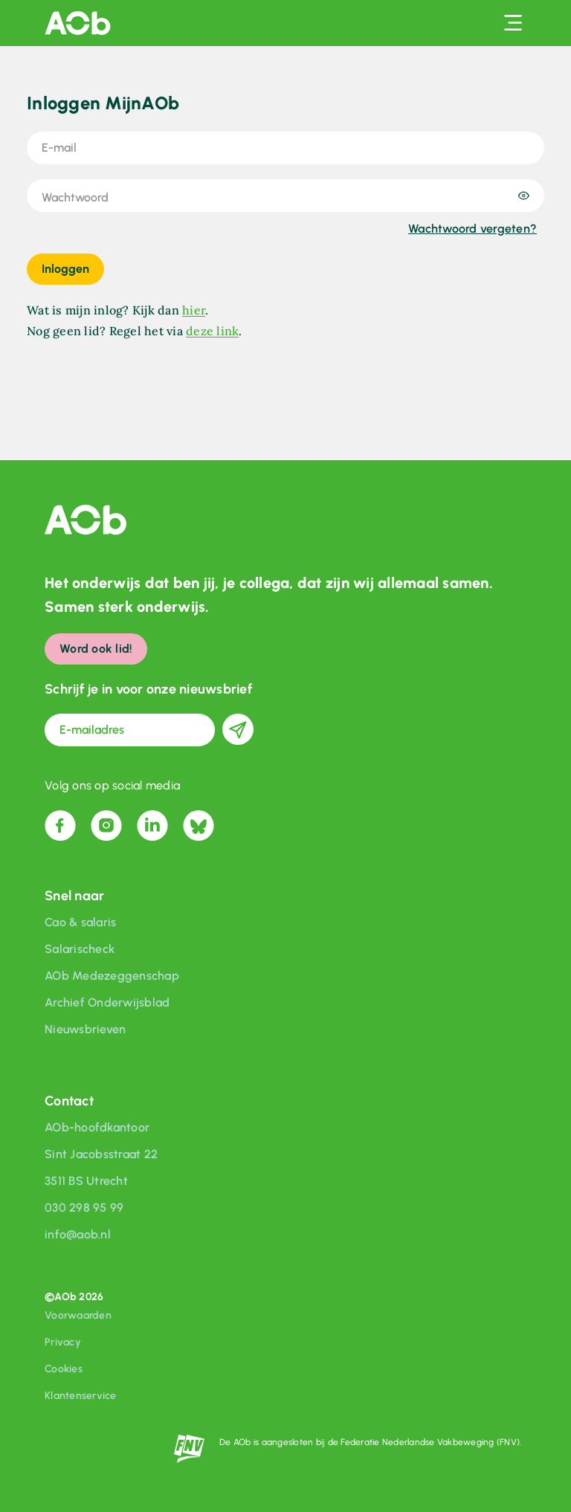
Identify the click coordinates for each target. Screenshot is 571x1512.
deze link (212, 330)
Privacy (63, 1342)
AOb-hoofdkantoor (97, 1127)
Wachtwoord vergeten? (472, 229)
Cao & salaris (80, 922)
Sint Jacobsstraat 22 (101, 1154)
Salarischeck (79, 949)
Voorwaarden (78, 1315)
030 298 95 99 (84, 1208)
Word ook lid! (95, 649)
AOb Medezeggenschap (112, 976)
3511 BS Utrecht (86, 1181)
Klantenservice (81, 1395)
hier (193, 310)
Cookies (64, 1369)
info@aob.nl (78, 1234)
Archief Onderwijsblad (107, 1002)
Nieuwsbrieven (85, 1029)
